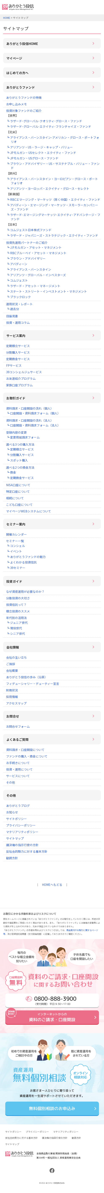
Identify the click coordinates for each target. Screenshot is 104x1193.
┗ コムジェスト (17, 280)
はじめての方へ (17, 73)
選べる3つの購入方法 (20, 444)
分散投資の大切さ (18, 598)
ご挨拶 (10, 664)
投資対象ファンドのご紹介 (24, 111)
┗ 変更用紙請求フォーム (23, 437)
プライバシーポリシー (21, 825)
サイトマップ (15, 838)
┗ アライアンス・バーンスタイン (29, 269)
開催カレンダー (16, 534)
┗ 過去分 (13, 309)
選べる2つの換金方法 (20, 467)
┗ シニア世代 (16, 633)
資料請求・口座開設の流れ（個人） (29, 408)
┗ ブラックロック (19, 297)
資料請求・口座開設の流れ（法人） (29, 420)
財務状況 (12, 690)
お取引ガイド (15, 398)
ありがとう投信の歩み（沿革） (26, 677)
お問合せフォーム (18, 726)
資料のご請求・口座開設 (52, 1017)
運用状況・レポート (19, 304)
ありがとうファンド (20, 87)
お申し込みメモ (16, 104)
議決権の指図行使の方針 (55, 1137)
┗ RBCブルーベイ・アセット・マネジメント (36, 253)
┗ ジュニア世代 (17, 622)
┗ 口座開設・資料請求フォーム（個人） (33, 413)
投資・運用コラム (18, 322)
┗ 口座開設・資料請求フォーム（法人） (33, 425)
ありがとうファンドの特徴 (24, 97)
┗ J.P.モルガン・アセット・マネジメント (34, 247)
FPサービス (14, 365)
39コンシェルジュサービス (24, 372)
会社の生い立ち (16, 657)
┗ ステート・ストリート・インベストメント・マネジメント (47, 291)
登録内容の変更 (16, 432)
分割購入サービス (18, 352)
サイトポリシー (16, 819)
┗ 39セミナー (16, 568)
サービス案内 (15, 335)
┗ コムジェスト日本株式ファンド (29, 230)
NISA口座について (18, 485)
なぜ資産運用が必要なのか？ (25, 591)
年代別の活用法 (16, 618)
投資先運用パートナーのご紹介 (26, 242)
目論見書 (12, 316)
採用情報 (12, 697)
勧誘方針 (12, 858)
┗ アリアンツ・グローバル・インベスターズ (36, 275)
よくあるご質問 (17, 739)
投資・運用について (19, 769)
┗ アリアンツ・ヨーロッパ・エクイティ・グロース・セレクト (48, 188)
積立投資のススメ (18, 611)
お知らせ (12, 812)
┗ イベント (14, 551)
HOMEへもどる (52, 884)
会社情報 (12, 647)
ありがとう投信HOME (22, 43)
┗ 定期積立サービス (20, 449)
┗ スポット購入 (17, 460)
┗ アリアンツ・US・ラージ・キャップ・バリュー (40, 147)
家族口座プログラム (19, 385)
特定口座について (18, 491)
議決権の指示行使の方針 (22, 845)
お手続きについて (18, 763)
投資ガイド (14, 581)
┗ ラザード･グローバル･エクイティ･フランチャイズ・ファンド (49, 126)
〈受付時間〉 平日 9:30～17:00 (50, 1000)
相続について (15, 498)
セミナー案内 (15, 524)
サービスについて (18, 776)
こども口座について (19, 504)
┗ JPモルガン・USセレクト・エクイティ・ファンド (41, 153)
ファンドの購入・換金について (26, 756)
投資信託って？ (16, 605)
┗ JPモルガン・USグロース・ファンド (32, 158)
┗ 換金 (11, 472)
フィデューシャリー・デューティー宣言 (32, 683)
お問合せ (12, 716)
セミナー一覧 (15, 541)
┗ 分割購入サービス (20, 455)
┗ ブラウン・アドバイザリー (26, 258)
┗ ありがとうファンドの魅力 (26, 557)
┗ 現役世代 (14, 628)
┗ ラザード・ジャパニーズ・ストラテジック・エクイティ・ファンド (52, 235)
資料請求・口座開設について (25, 750)
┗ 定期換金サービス (20, 478)
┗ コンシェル (16, 546)
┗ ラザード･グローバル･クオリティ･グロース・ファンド (44, 121)
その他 (10, 782)
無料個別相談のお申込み (52, 1108)
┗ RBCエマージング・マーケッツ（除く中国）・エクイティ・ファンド (53, 199)
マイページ (14, 58)
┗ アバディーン (17, 264)
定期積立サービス (18, 346)
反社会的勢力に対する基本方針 (26, 851)
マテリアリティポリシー (22, 832)
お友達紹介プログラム (21, 378)
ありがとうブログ (18, 805)
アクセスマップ (16, 703)
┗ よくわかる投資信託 (22, 562)
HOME (6, 17)
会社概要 (12, 670)
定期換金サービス (18, 359)
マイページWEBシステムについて (28, 511)
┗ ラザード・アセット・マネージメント (33, 286)
